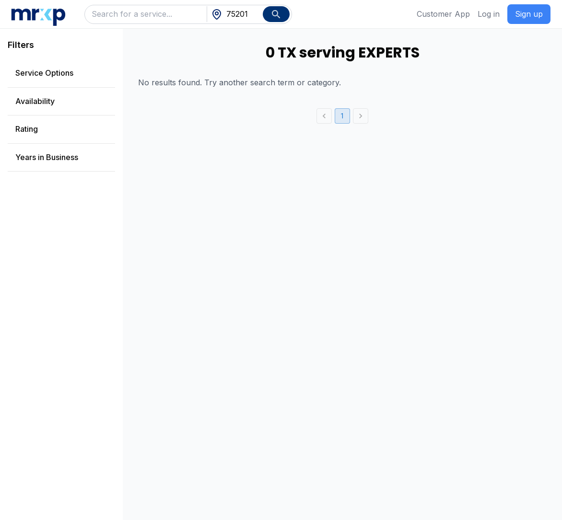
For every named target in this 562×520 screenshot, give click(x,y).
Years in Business (46, 157)
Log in (489, 14)
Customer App (443, 14)
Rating (26, 129)
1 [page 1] (342, 116)
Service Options (44, 73)
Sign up (529, 14)
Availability (35, 101)
